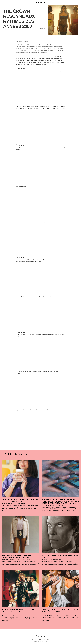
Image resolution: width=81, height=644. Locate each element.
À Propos (34, 639)
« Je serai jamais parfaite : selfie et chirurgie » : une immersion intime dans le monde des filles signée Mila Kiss (60, 501)
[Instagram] (38, 636)
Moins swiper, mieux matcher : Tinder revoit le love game (19, 611)
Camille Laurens (47, 613)
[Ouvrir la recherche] (3, 2)
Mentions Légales (45, 639)
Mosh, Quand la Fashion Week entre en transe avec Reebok (60, 611)
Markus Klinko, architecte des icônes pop (60, 556)
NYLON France (47, 559)
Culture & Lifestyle (20, 503)
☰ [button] (77, 2)
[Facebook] (36, 636)
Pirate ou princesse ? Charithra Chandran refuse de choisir (17, 556)
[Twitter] (41, 636)
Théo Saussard (7, 503)
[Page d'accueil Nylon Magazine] (40, 2)
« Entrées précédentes (4, 623)
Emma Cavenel (47, 505)
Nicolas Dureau (7, 559)
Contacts (39, 639)
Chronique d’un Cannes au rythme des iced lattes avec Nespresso (20, 500)
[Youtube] (44, 636)
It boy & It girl (29, 559)
